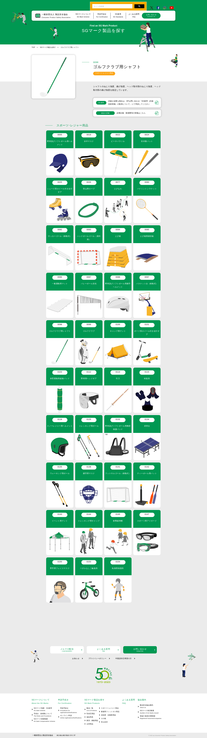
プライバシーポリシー (97, 658)
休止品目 (104, 722)
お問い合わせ (151, 15)
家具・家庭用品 (92, 720)
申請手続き (70, 710)
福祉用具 (90, 717)
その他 (103, 718)
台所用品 (90, 724)
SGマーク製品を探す (48, 47)
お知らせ (75, 658)
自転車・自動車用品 (108, 715)
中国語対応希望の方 (123, 658)
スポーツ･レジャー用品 (110, 708)
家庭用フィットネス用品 (110, 711)
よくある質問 (103, 650)
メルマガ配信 (67, 650)
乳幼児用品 (91, 713)
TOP (33, 47)
